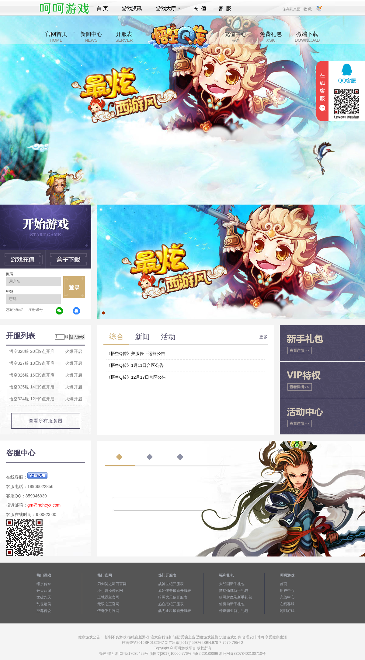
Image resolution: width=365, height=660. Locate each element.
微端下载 (307, 37)
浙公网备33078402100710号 (242, 653)
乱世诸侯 (43, 604)
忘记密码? (14, 309)
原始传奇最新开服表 (174, 590)
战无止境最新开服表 (174, 611)
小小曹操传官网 (110, 590)
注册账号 (35, 309)
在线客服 (287, 604)
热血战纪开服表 (171, 604)
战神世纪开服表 (171, 584)
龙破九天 (43, 597)
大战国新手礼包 (232, 584)
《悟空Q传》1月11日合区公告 (135, 365)
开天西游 (43, 590)
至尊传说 (43, 611)
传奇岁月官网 (108, 611)
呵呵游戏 (287, 611)
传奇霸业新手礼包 (233, 611)
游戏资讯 (132, 9)
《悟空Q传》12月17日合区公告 (136, 377)
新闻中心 (91, 37)
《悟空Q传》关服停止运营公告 (135, 353)
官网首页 (56, 37)
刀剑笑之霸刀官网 (112, 584)
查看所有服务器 (46, 420)
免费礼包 (271, 37)
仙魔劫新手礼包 (232, 604)
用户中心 (287, 590)
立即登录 (74, 287)
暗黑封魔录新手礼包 (235, 597)
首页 (102, 9)
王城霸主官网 (108, 597)
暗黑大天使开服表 (172, 597)
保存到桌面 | (293, 9)
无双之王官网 (108, 604)
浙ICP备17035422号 (131, 653)
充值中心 (235, 37)
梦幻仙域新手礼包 (233, 590)
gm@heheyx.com (44, 505)
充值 (200, 9)
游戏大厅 (166, 9)
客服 (225, 9)
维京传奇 (43, 584)
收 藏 (307, 9)
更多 (263, 336)
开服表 (124, 37)
